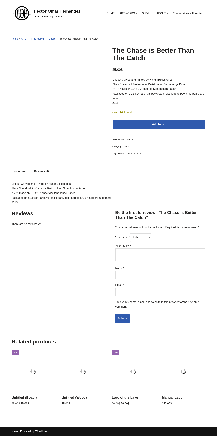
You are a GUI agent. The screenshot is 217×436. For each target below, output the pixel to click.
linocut (121, 154)
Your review (123, 246)
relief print (136, 154)
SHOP (24, 38)
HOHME (109, 13)
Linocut (52, 38)
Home (15, 38)
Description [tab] (19, 171)
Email (119, 285)
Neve (15, 431)
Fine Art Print (38, 38)
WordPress (42, 431)
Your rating (122, 238)
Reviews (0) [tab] (41, 171)
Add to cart (159, 124)
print (128, 154)
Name (119, 268)
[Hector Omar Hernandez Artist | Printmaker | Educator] (46, 13)
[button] (136, 13)
